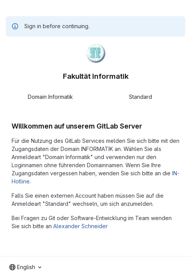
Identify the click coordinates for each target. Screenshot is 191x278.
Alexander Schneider (80, 226)
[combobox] (25, 267)
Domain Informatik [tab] (50, 96)
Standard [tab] (140, 96)
